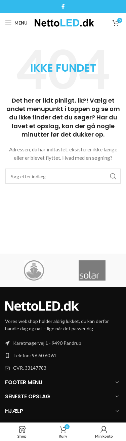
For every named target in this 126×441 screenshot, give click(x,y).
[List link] (63, 355)
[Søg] (63, 176)
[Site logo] (64, 22)
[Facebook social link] (63, 6)
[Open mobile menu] (16, 23)
